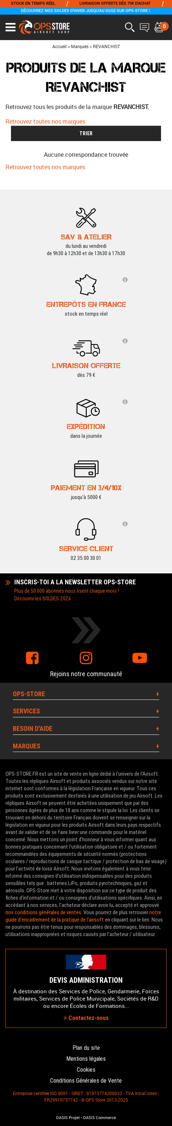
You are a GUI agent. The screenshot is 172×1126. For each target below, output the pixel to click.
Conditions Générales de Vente (86, 1080)
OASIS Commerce (99, 1117)
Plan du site (86, 1047)
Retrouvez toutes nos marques (45, 121)
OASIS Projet (68, 1117)
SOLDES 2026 (56, 598)
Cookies (86, 1069)
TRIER (86, 133)
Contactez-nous (86, 1017)
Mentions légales (86, 1058)
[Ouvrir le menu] (10, 27)
